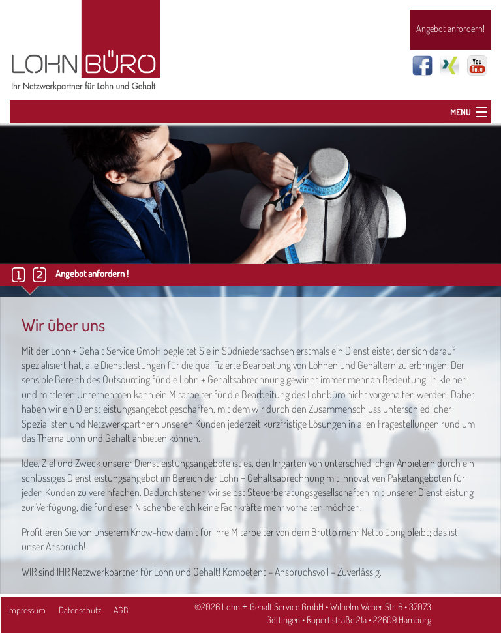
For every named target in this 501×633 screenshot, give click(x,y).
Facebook (422, 65)
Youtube (477, 65)
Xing (449, 65)
